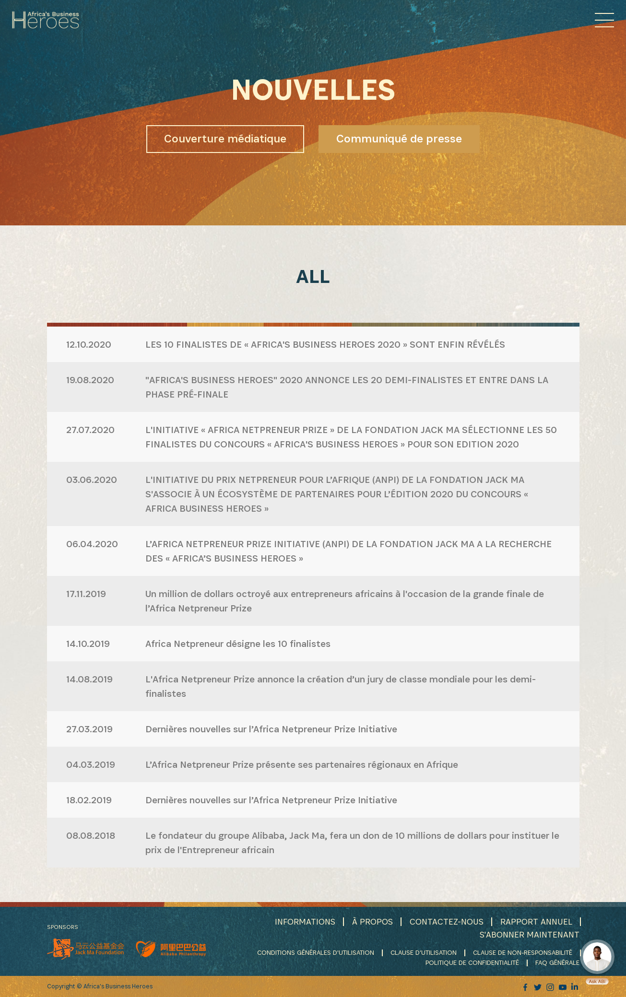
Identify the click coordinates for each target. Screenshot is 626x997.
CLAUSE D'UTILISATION (423, 952)
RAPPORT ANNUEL (536, 921)
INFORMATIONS (305, 921)
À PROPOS (372, 921)
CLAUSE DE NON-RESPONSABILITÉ (522, 952)
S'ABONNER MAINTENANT (529, 934)
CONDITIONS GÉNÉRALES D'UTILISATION (315, 952)
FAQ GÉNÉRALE (557, 962)
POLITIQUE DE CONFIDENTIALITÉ (472, 962)
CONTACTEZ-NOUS (447, 921)
